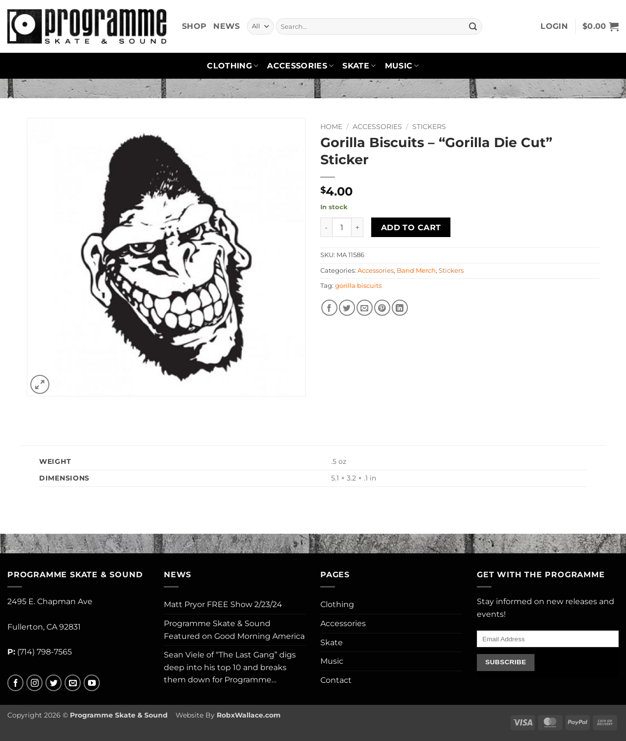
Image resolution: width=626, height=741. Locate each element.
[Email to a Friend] (365, 308)
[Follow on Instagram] (34, 683)
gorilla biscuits (358, 285)
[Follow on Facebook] (15, 683)
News (226, 26)
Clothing (232, 66)
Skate (359, 66)
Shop (194, 26)
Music (402, 66)
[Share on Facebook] (329, 308)
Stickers (429, 127)
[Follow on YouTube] (92, 683)
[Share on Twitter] (347, 308)
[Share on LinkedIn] (400, 308)
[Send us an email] (73, 683)
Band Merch (416, 270)
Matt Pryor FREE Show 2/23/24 (223, 604)
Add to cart (411, 227)
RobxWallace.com (249, 715)
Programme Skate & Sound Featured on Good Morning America (234, 630)
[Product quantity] (342, 227)
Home (331, 127)
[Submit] (473, 26)
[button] (554, 26)
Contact (336, 680)
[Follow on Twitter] (53, 683)
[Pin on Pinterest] (382, 308)
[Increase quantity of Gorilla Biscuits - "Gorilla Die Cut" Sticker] (357, 227)
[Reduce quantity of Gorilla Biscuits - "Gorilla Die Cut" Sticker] (326, 227)
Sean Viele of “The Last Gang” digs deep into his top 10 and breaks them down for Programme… (230, 667)
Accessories (300, 66)
